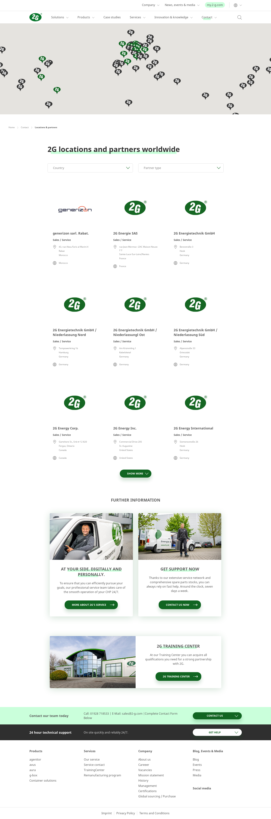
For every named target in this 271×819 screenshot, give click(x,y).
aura (32, 770)
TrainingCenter (94, 770)
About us (144, 759)
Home (12, 127)
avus (32, 765)
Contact (25, 127)
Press (196, 770)
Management (147, 786)
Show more (137, 473)
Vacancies (145, 770)
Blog (196, 759)
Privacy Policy (125, 813)
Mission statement (151, 775)
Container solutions (42, 781)
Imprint (106, 813)
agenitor (35, 759)
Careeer (143, 765)
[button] (118, 73)
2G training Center (180, 676)
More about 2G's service (93, 605)
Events (197, 765)
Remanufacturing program (102, 775)
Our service (92, 759)
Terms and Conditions (154, 813)
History (143, 781)
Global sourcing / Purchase (157, 796)
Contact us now (182, 605)
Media (197, 775)
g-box (33, 775)
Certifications (147, 791)
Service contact (94, 765)
